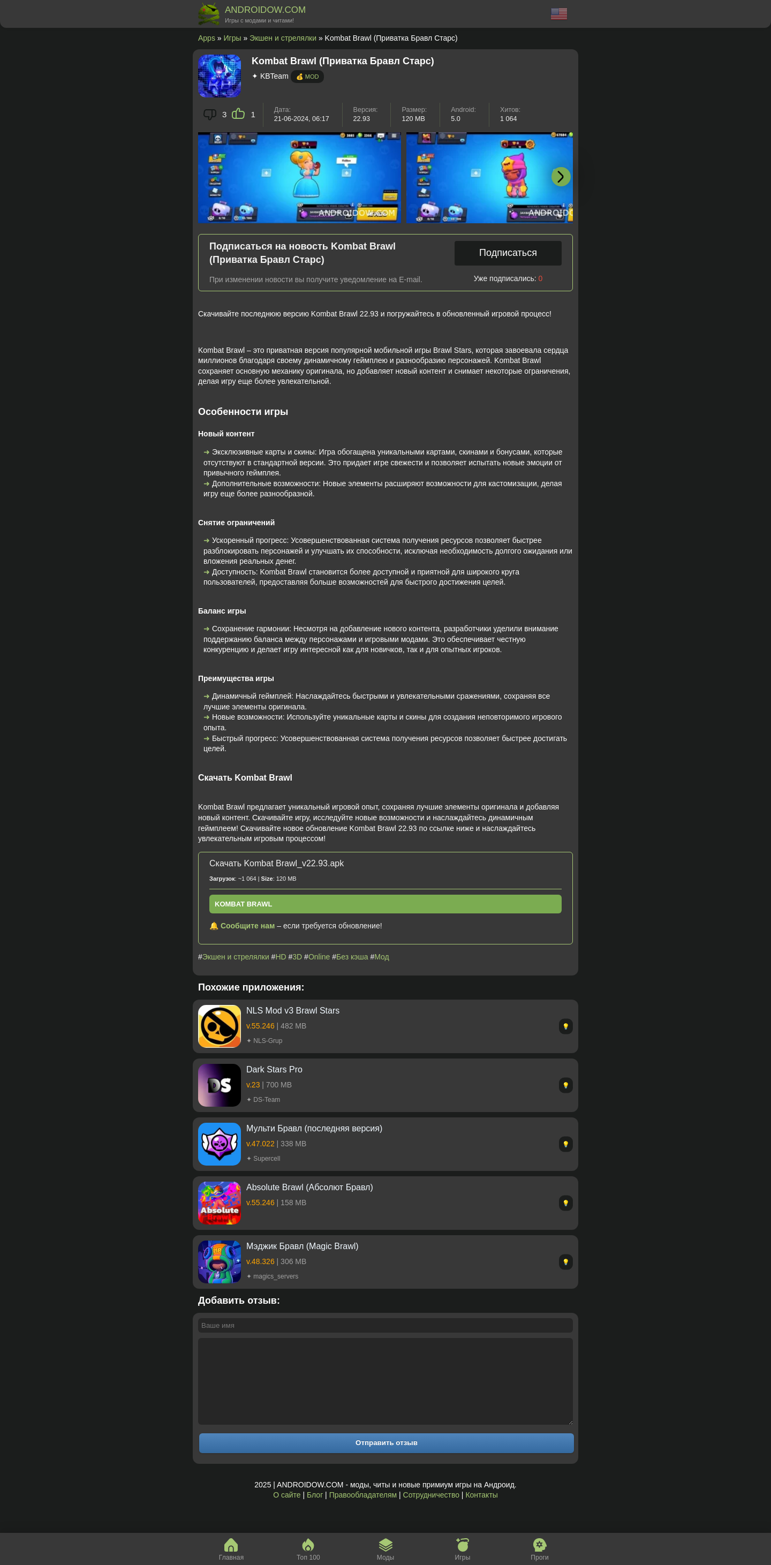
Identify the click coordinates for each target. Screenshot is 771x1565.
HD (280, 956)
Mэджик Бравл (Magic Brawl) (302, 1246)
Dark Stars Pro (274, 1069)
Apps (206, 38)
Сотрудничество (431, 1511)
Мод (381, 956)
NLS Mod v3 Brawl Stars (292, 1010)
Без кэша (352, 956)
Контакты (481, 1511)
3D (297, 956)
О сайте (286, 1511)
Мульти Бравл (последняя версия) (314, 1128)
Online (319, 956)
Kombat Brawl (243, 904)
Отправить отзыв (387, 1459)
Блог (315, 1511)
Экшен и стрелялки (283, 38)
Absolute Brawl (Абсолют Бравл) (309, 1187)
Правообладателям (363, 1511)
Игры (232, 38)
